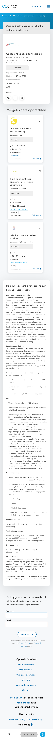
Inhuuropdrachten (9, 16)
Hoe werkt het (25, 669)
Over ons (26, 680)
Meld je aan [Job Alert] (16, 697)
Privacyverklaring (17, 719)
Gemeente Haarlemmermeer (17, 57)
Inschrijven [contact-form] (27, 634)
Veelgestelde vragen (25, 674)
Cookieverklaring (34, 719)
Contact (25, 690)
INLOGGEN (36, 6)
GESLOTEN (29, 734)
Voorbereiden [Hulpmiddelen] (23, 702)
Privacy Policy (24, 643)
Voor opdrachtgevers (26, 685)
